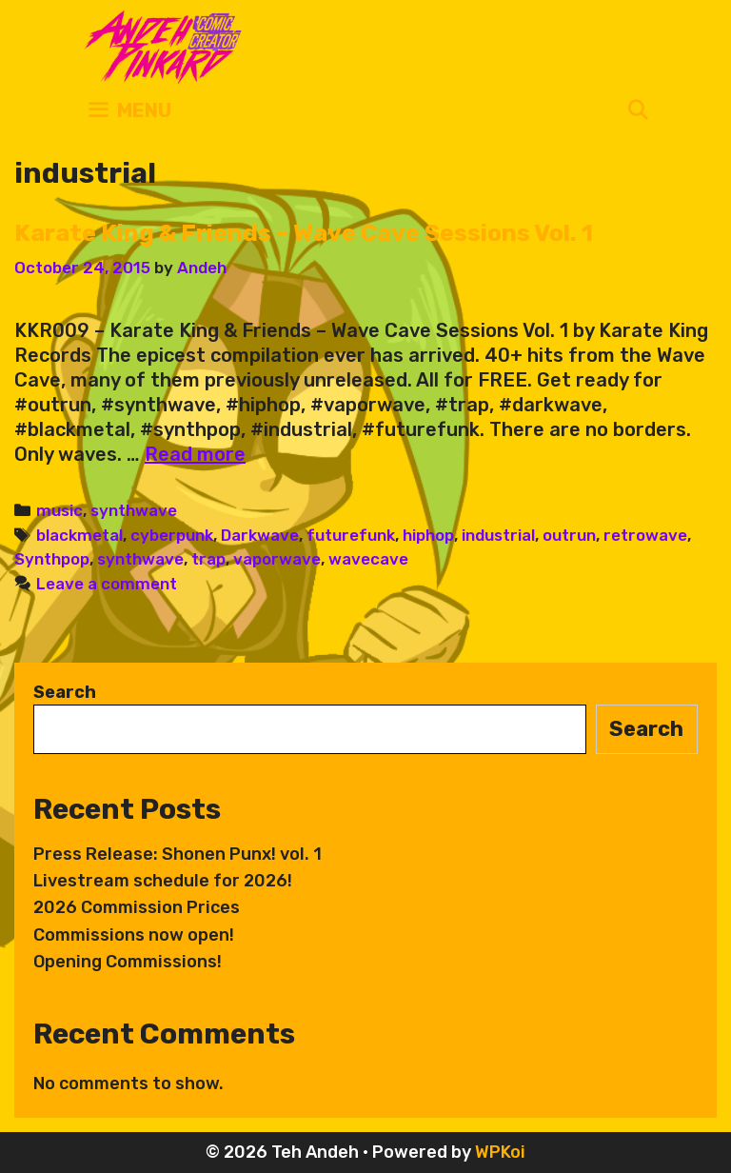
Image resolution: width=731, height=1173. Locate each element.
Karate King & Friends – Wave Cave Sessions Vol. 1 (303, 233)
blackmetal (79, 535)
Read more (195, 454)
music (59, 510)
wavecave (368, 558)
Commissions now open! (133, 934)
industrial (498, 535)
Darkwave (260, 535)
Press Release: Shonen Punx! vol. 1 (177, 854)
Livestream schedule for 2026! (162, 880)
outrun (569, 535)
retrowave (645, 535)
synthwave (133, 510)
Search (64, 692)
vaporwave (277, 558)
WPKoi (500, 1152)
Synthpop (51, 558)
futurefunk (350, 535)
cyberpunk (171, 535)
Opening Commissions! (127, 961)
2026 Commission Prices (136, 907)
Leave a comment (106, 583)
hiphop (428, 535)
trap (208, 558)
